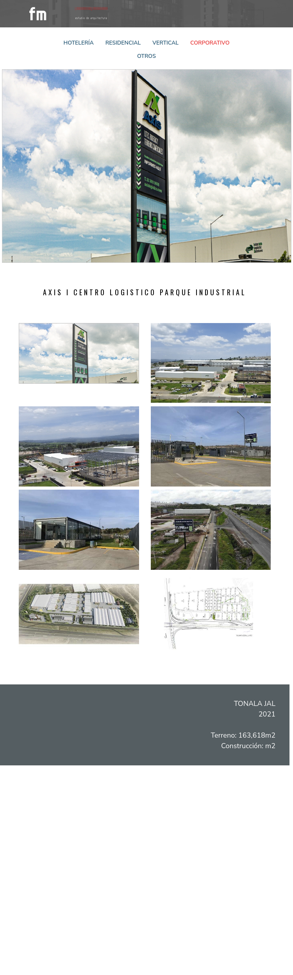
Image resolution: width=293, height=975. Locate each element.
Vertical (165, 43)
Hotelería (79, 43)
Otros (146, 56)
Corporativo (209, 43)
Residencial (123, 43)
